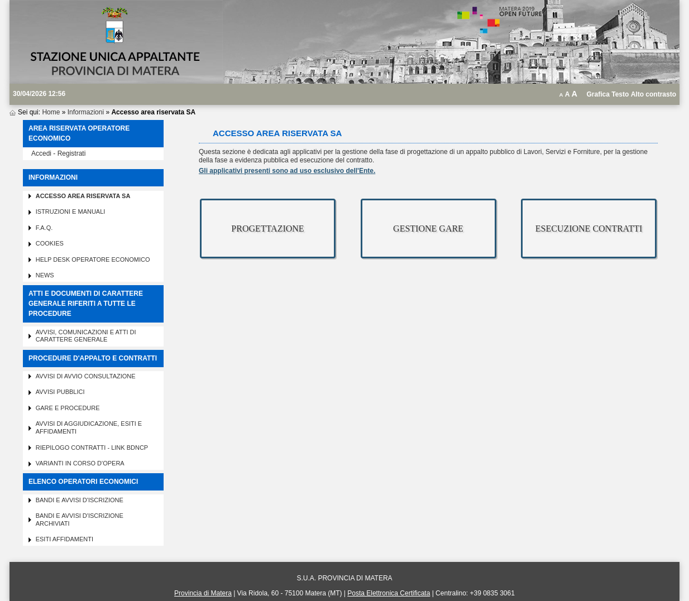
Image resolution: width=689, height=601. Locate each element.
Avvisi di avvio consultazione (86, 376)
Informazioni (86, 112)
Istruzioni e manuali (71, 211)
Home (51, 112)
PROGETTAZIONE (267, 228)
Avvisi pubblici (60, 391)
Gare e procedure (68, 408)
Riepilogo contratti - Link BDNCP (92, 447)
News (45, 275)
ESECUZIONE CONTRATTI (589, 228)
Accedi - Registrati (58, 153)
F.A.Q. (44, 227)
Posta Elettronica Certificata (388, 593)
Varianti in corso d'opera (80, 463)
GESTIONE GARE (428, 228)
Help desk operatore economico (93, 259)
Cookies (50, 243)
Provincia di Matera (203, 593)
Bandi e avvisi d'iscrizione (79, 500)
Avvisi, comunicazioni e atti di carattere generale (86, 336)
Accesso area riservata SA (83, 196)
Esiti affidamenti (64, 539)
